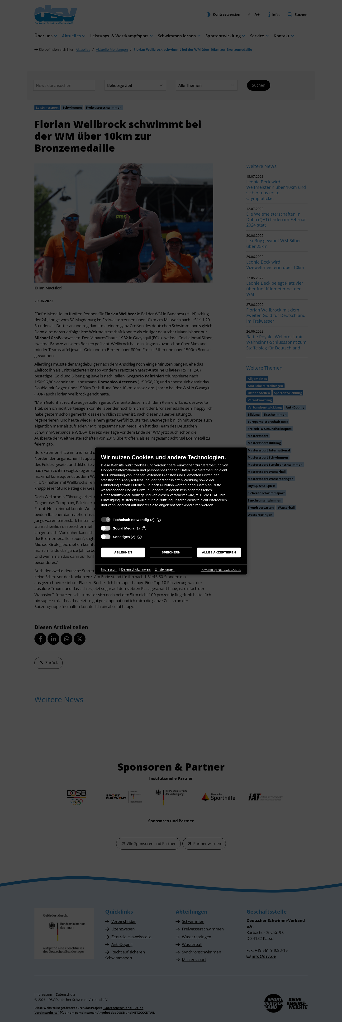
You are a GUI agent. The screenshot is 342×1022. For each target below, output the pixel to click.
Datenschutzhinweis (136, 569)
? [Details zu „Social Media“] (144, 528)
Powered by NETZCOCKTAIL (221, 569)
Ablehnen (123, 552)
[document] (171, 484)
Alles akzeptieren (219, 552)
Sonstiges (121, 537)
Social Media (123, 528)
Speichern (171, 552)
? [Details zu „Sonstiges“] (140, 537)
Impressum (109, 569)
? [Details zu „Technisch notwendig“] (159, 519)
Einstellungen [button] (165, 569)
